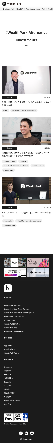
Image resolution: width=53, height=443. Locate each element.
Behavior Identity (10, 161)
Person (9, 97)
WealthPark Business (12, 305)
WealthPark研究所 (11, 324)
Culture (9, 148)
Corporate (8, 367)
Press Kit (7, 382)
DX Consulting (9, 320)
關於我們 (7, 371)
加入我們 (7, 386)
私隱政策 (7, 397)
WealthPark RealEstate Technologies (19, 313)
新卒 (6, 111)
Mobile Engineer (38, 166)
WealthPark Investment (13, 316)
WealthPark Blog (10, 328)
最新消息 (7, 374)
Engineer (24, 161)
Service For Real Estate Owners (17, 309)
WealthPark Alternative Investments (24, 111)
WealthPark (9, 9)
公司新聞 (8, 378)
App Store (8, 346)
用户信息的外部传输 (12, 400)
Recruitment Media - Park (35, 9)
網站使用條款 (9, 393)
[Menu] (48, 4)
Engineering (8, 221)
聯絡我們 (7, 389)
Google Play (9, 349)
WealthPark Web (11, 353)
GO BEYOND (9, 170)
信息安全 (7, 404)
